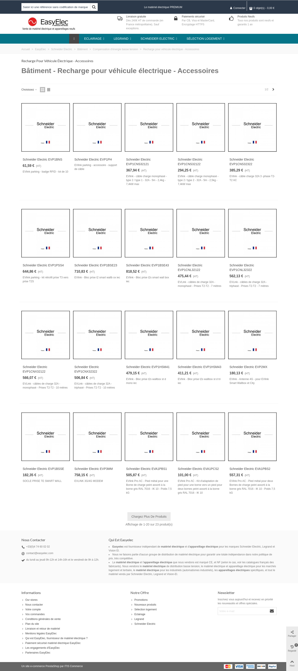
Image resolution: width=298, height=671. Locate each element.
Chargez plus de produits (148, 516)
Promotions (139, 600)
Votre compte (31, 609)
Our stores (29, 600)
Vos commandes (33, 614)
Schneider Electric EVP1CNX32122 (35, 369)
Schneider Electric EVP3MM (93, 469)
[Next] (273, 89)
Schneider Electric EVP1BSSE (43, 469)
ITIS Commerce (73, 666)
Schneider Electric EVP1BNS (42, 159)
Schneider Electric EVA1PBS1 (146, 469)
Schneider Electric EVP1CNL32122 (190, 268)
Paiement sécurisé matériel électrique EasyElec (50, 643)
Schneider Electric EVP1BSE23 (95, 265)
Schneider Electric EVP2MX (248, 367)
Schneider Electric (143, 624)
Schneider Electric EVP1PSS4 (43, 265)
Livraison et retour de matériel (40, 629)
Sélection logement (143, 609)
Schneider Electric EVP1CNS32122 (190, 162)
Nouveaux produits (143, 605)
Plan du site (30, 624)
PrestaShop (52, 666)
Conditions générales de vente (41, 619)
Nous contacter (32, 605)
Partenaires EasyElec (35, 653)
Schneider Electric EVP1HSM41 (148, 367)
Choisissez (29, 89)
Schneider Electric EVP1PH (93, 159)
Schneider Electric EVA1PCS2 (198, 469)
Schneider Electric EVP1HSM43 (199, 367)
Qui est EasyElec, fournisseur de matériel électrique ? (54, 638)
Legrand (137, 619)
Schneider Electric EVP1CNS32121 (138, 162)
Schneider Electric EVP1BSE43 (147, 265)
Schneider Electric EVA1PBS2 (249, 469)
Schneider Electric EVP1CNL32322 (241, 268)
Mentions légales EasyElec (39, 633)
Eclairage (137, 614)
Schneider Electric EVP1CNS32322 (241, 162)
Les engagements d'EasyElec (40, 648)
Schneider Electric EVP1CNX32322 (86, 369)
